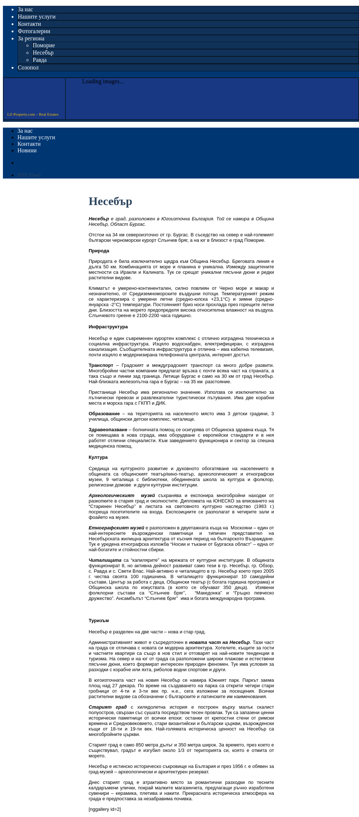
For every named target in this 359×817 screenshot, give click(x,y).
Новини (27, 150)
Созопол (28, 67)
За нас (25, 9)
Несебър (43, 52)
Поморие (44, 45)
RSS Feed (29, 175)
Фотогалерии (34, 31)
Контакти (29, 24)
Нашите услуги (37, 16)
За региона (31, 38)
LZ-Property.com (32, 97)
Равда (40, 60)
